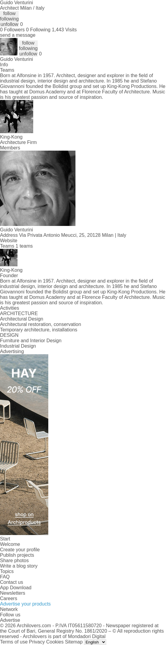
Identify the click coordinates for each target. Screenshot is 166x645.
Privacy (37, 641)
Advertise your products (25, 603)
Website (9, 240)
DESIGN (9, 335)
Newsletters (12, 593)
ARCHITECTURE (19, 313)
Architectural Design (21, 318)
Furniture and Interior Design (31, 340)
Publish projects (17, 555)
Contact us (11, 582)
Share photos (14, 560)
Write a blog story (18, 565)
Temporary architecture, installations (38, 329)
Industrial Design (18, 346)
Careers (8, 598)
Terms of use (14, 641)
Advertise (10, 620)
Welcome (10, 544)
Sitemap (74, 641)
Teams (7, 70)
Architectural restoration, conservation (40, 324)
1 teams (24, 246)
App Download (15, 587)
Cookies (55, 641)
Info (4, 64)
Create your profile (20, 549)
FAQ (5, 576)
